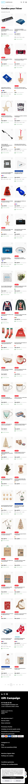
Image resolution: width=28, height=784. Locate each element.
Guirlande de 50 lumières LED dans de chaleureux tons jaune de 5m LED (20, 479)
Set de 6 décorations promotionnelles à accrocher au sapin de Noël (7, 30)
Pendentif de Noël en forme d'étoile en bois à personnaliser (6, 116)
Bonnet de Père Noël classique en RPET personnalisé (21, 343)
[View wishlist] (23, 2)
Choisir (7, 780)
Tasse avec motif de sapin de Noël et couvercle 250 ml (6, 424)
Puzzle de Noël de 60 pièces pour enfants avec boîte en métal (21, 424)
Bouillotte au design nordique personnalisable (6, 59)
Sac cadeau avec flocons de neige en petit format (20, 587)
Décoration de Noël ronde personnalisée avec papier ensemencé (19, 506)
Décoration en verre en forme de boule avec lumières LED (20, 614)
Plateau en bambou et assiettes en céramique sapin (7, 370)
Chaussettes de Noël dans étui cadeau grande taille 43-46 (6, 343)
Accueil (2, 5)
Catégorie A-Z (5, 742)
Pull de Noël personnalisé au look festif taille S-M (7, 315)
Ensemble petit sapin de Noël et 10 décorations (20, 534)
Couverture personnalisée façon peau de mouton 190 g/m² (7, 173)
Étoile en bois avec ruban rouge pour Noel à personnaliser (7, 230)
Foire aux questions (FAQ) (9, 747)
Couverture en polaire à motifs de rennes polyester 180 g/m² (21, 59)
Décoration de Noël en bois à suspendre (6, 669)
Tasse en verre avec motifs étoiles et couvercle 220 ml (21, 398)
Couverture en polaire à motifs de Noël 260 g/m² (21, 116)
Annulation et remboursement (10, 731)
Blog (2, 745)
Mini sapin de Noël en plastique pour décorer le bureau (7, 479)
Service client (5, 720)
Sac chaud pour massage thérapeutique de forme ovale (20, 258)
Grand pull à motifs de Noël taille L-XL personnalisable (20, 315)
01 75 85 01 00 (6, 703)
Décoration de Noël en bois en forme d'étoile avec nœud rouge (20, 145)
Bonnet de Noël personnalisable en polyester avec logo (7, 201)
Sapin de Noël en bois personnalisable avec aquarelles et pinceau (7, 453)
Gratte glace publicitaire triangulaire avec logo (19, 173)
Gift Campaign (10, 698)
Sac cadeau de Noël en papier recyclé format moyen (20, 561)
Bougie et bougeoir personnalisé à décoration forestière (20, 286)
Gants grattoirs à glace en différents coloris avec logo (6, 88)
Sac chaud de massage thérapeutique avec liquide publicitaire (6, 258)
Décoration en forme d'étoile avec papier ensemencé (6, 534)
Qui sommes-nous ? (7, 718)
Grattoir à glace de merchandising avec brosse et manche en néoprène (6, 145)
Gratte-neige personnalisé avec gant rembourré (20, 201)
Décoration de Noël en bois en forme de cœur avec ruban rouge (21, 88)
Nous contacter (5, 723)
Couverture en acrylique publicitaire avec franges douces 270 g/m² (20, 30)
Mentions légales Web (8, 753)
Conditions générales (7, 762)
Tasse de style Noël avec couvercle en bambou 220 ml (6, 398)
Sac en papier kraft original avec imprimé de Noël (7, 561)
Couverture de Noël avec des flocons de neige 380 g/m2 (6, 639)
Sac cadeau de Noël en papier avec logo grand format (6, 587)
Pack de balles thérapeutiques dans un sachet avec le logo (6, 286)
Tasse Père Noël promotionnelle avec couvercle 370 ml (20, 370)
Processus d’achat (6, 726)
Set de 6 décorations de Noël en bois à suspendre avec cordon (7, 506)
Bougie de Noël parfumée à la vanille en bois (20, 669)
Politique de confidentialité (9, 764)
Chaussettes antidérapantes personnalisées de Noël (20, 639)
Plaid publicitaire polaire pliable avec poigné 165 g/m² (20, 230)
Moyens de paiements (7, 733)
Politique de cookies (7, 756)
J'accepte (13, 777)
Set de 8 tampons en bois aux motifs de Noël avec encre (20, 453)
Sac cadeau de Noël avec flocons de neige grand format (7, 614)
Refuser (18, 780)
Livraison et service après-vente (10, 729)
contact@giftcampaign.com (9, 704)
